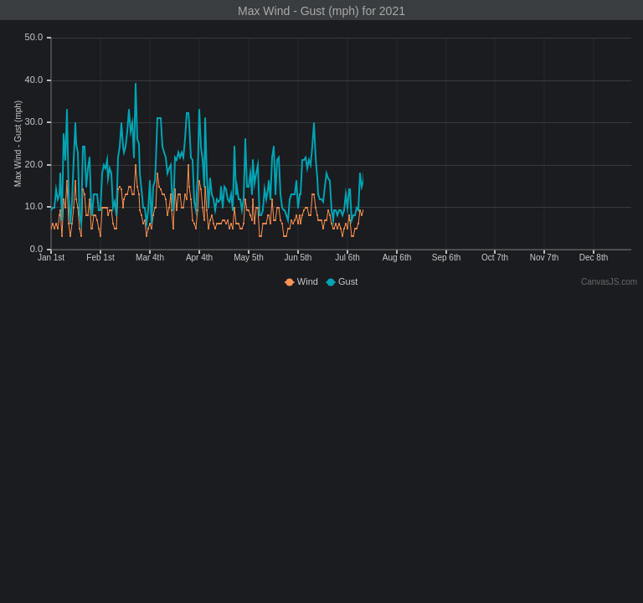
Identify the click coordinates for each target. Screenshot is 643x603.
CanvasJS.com (609, 281)
